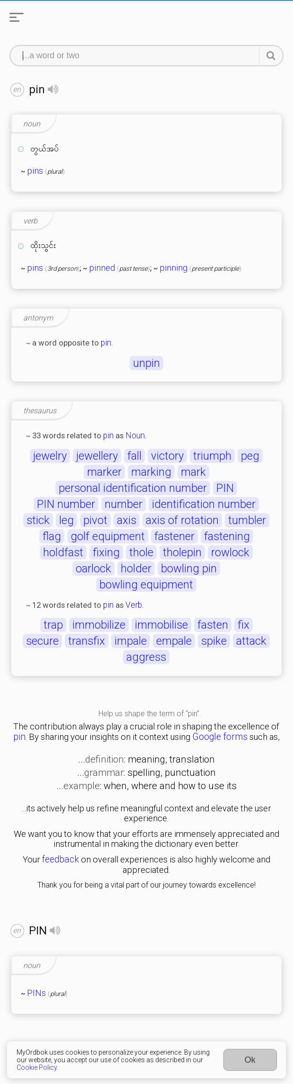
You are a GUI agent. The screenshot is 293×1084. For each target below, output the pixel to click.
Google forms (220, 736)
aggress (146, 657)
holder (136, 568)
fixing (106, 552)
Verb (133, 605)
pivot (95, 520)
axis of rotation (182, 520)
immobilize (98, 624)
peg (250, 455)
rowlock (230, 552)
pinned (102, 268)
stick (38, 520)
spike (214, 641)
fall (134, 455)
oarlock (93, 568)
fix (243, 624)
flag (52, 536)
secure (42, 641)
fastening (227, 536)
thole (141, 552)
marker (104, 472)
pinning (173, 268)
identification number (204, 504)
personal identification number (133, 488)
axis (126, 520)
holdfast (63, 552)
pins (35, 171)
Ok (249, 1060)
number (123, 504)
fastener (174, 536)
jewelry (50, 455)
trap (53, 624)
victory (167, 455)
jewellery (97, 455)
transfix (86, 641)
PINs (36, 993)
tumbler (247, 520)
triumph (212, 455)
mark (193, 472)
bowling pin (189, 568)
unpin (146, 363)
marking (151, 472)
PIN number (66, 504)
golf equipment (108, 536)
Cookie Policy (37, 1067)
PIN (225, 488)
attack (251, 641)
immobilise (161, 624)
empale (174, 641)
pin (106, 342)
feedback (60, 859)
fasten (212, 624)
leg (66, 520)
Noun (135, 435)
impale (131, 641)
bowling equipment (146, 584)
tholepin (182, 552)
